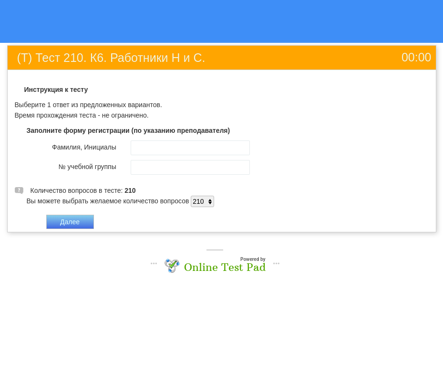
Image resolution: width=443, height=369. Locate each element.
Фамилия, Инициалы (84, 147)
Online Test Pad (225, 267)
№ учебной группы (87, 166)
